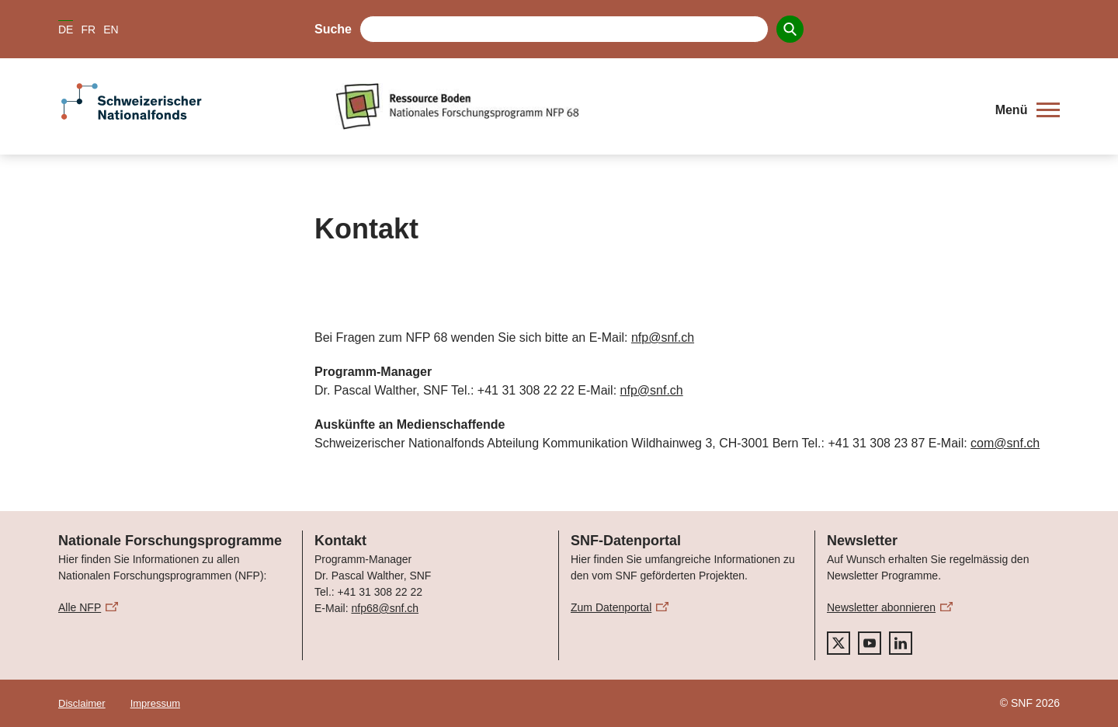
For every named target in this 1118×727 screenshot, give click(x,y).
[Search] (790, 29)
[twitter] (838, 643)
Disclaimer (82, 703)
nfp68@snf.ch (384, 608)
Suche (333, 29)
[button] (1027, 110)
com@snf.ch (1005, 443)
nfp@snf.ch (662, 337)
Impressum (155, 703)
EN (110, 29)
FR (88, 29)
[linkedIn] (900, 643)
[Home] (655, 106)
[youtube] (869, 643)
